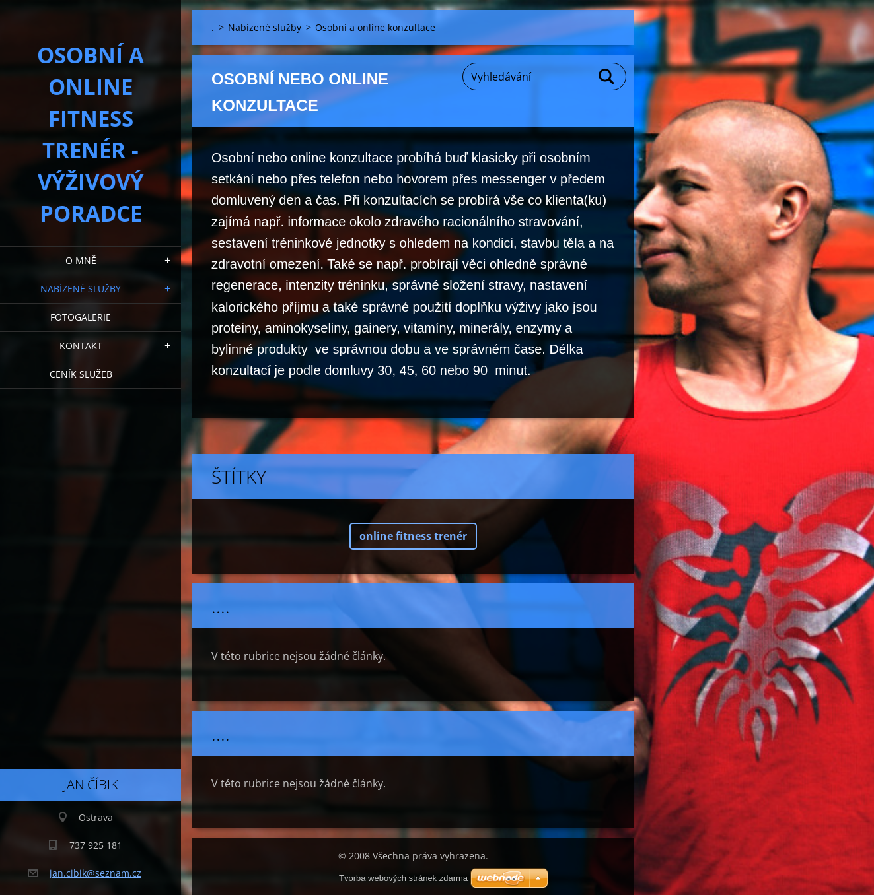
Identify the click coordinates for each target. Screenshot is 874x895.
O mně (80, 260)
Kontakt (80, 345)
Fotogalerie (80, 317)
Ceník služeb (81, 374)
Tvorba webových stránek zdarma (403, 878)
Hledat (607, 76)
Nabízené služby (80, 288)
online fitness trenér (413, 536)
